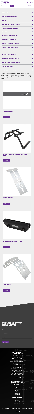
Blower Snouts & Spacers (10, 36)
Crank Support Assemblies (10, 43)
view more (6, 117)
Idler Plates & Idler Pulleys (10, 58)
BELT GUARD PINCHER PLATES (12, 241)
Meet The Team (17, 403)
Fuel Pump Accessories (9, 55)
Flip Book (17, 390)
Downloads (17, 384)
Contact (17, 400)
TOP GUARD (7, 284)
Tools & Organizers (8, 51)
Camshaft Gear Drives (9, 39)
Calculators (17, 386)
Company (17, 397)
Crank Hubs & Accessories (10, 28)
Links (17, 391)
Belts (4, 20)
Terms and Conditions (27, 408)
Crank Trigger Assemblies (10, 47)
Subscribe (5, 342)
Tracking (17, 387)
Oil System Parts (7, 66)
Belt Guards (6, 13)
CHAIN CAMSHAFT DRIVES (9, 70)
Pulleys (4, 32)
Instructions (17, 394)
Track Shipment (17, 355)
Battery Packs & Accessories (11, 24)
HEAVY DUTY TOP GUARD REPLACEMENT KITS (15, 155)
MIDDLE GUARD (8, 111)
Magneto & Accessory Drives (11, 62)
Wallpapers (17, 393)
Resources (17, 381)
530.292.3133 (29, 2)
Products (17, 353)
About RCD (17, 401)
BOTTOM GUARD (8, 197)
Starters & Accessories (9, 16)
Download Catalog (17, 389)
